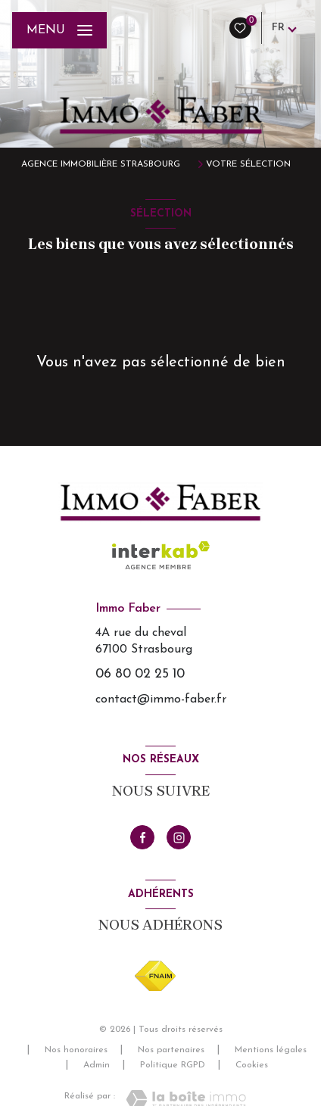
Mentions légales (271, 1050)
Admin (96, 1065)
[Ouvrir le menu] (59, 30)
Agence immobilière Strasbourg (100, 164)
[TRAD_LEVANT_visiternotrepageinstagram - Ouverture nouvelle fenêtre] (179, 837)
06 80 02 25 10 (140, 674)
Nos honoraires (76, 1050)
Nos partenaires (171, 1050)
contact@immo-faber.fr (160, 699)
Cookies (251, 1065)
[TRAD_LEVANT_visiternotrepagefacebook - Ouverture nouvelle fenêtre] (142, 837)
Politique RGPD (172, 1065)
